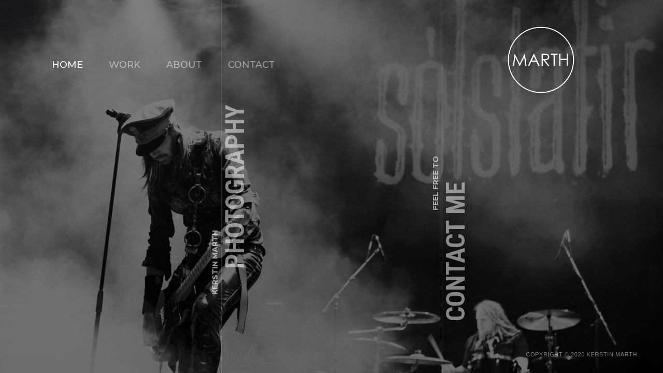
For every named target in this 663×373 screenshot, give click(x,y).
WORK (124, 64)
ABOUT (184, 64)
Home (67, 64)
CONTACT (251, 64)
